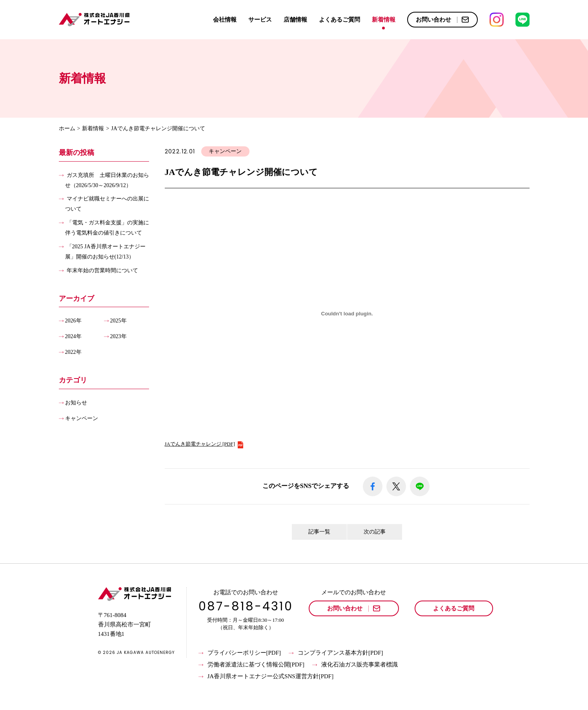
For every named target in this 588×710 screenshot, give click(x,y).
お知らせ (76, 402)
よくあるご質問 (339, 19)
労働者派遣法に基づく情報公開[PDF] (251, 665)
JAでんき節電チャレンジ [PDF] (204, 444)
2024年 (73, 336)
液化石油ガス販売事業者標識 (355, 665)
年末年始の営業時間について (102, 270)
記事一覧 (319, 532)
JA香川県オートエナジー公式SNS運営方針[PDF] (266, 677)
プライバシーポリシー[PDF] (239, 653)
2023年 (118, 336)
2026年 (73, 321)
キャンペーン (81, 418)
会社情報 (225, 19)
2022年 (73, 352)
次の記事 (375, 532)
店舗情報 (295, 19)
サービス (260, 19)
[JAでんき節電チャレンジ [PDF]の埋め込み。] (347, 313)
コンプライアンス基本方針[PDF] (336, 653)
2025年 (118, 321)
